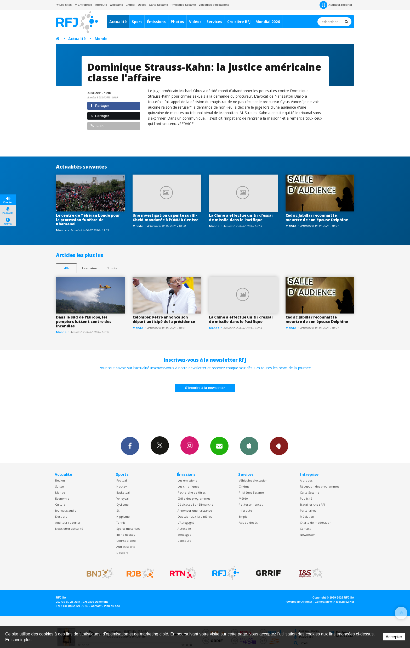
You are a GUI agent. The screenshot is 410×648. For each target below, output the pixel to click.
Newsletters (219, 446)
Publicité (306, 498)
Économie (62, 498)
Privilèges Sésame (183, 4)
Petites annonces (251, 504)
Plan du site (112, 605)
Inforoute (101, 4)
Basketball (123, 492)
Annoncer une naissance (195, 510)
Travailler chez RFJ (312, 504)
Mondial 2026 (267, 21)
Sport (137, 21)
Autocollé (184, 528)
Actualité (118, 21)
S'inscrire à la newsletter (205, 388)
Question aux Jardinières (195, 516)
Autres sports (125, 546)
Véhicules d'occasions (213, 4)
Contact (305, 528)
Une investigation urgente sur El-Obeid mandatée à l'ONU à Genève (165, 217)
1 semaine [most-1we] (89, 268)
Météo (243, 498)
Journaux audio (65, 510)
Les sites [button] (64, 4)
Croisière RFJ (238, 21)
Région (60, 480)
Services (214, 21)
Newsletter (307, 534)
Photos (177, 21)
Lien (97, 126)
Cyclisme (122, 504)
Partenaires (308, 510)
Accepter (394, 637)
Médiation (307, 516)
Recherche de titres (192, 492)
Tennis (120, 522)
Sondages (184, 534)
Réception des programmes (319, 486)
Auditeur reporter (68, 522)
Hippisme (123, 516)
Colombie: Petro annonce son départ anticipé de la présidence (164, 319)
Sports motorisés (128, 528)
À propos (306, 480)
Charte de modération (315, 522)
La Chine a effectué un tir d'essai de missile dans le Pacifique (240, 217)
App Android (279, 446)
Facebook (130, 446)
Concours (184, 540)
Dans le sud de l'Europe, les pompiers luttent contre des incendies (83, 321)
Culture (60, 504)
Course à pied (126, 540)
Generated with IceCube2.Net (334, 601)
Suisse (59, 486)
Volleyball (122, 498)
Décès (142, 4)
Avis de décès (248, 522)
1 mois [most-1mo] (112, 268)
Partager (99, 106)
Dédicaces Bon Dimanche (195, 504)
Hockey (121, 486)
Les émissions (187, 480)
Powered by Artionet (298, 601)
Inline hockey (125, 534)
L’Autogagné (186, 522)
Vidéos (195, 21)
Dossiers (61, 516)
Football (122, 480)
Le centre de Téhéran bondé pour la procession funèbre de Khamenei (88, 220)
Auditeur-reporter (336, 5)
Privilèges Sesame (251, 492)
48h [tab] (66, 268)
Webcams (116, 4)
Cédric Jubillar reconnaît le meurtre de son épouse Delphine (317, 217)
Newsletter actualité (69, 528)
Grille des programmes (194, 498)
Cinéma (244, 486)
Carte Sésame (158, 4)
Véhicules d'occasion (253, 480)
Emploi (130, 4)
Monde (101, 38)
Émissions (156, 21)
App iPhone (249, 446)
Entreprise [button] (83, 4)
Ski (118, 510)
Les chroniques (188, 486)
